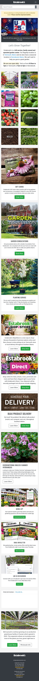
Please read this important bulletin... (21, 14)
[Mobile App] (19, 498)
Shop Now (25, 349)
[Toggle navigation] (35, 2)
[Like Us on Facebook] (19, 565)
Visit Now (19, 584)
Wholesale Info (25, 645)
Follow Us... (19, 592)
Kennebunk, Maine (17, 57)
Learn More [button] (8, 481)
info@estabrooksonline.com (19, 660)
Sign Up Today (19, 550)
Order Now (19, 197)
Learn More (19, 308)
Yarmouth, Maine (10, 55)
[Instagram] (19, 658)
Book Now (19, 253)
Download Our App (19, 517)
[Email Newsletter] (19, 531)
